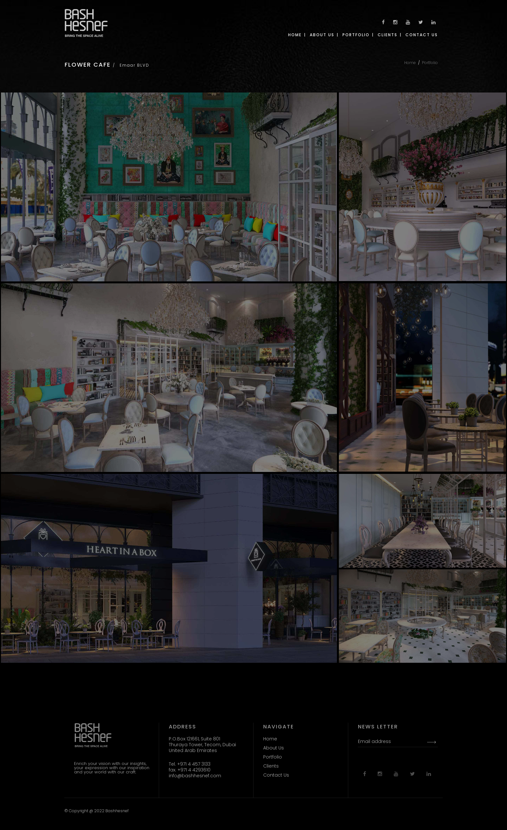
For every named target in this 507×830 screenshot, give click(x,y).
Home (410, 62)
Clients (271, 766)
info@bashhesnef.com (195, 775)
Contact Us (276, 775)
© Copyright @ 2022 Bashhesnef (96, 811)
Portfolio (430, 62)
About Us (273, 748)
